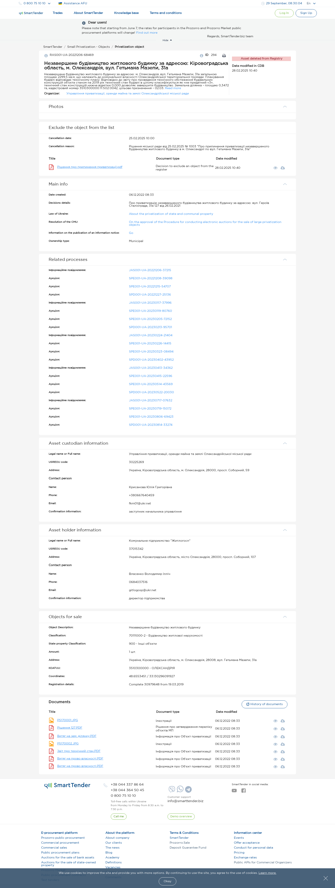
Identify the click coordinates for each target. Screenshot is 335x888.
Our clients (113, 843)
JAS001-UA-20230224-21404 (150, 335)
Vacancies (112, 867)
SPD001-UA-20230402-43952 (151, 360)
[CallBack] (119, 816)
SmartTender (179, 838)
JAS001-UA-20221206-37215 (150, 270)
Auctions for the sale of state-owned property (68, 864)
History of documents (264, 704)
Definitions (113, 862)
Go (131, 233)
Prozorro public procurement (63, 838)
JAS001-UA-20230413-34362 (151, 368)
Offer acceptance (247, 843)
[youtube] (234, 792)
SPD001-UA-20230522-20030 (151, 392)
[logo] (67, 785)
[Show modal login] (283, 13)
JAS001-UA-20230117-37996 (150, 303)
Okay (167, 881)
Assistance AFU (72, 3)
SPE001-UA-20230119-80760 (150, 311)
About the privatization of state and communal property (171, 214)
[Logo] (31, 13)
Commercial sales (54, 847)
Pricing (239, 852)
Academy (112, 857)
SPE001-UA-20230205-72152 (150, 319)
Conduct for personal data (253, 847)
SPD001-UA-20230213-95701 (150, 327)
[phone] (127, 784)
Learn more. (267, 873)
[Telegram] (188, 791)
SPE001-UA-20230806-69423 (151, 417)
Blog (108, 852)
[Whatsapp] (179, 791)
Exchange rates (245, 857)
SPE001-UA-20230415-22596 (150, 376)
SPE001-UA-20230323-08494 (151, 351)
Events (239, 838)
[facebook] (243, 792)
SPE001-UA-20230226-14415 (150, 343)
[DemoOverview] (181, 816)
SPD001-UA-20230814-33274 (150, 425)
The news (112, 847)
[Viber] (171, 791)
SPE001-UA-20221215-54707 (150, 286)
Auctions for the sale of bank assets (67, 857)
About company (117, 838)
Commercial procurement (60, 843)
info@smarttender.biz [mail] (185, 801)
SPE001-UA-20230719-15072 (150, 408)
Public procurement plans (60, 852)
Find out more (146, 32)
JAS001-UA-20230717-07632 (150, 400)
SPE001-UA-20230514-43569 (151, 384)
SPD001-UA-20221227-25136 (150, 294)
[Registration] (306, 13)
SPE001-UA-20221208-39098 (150, 278)
